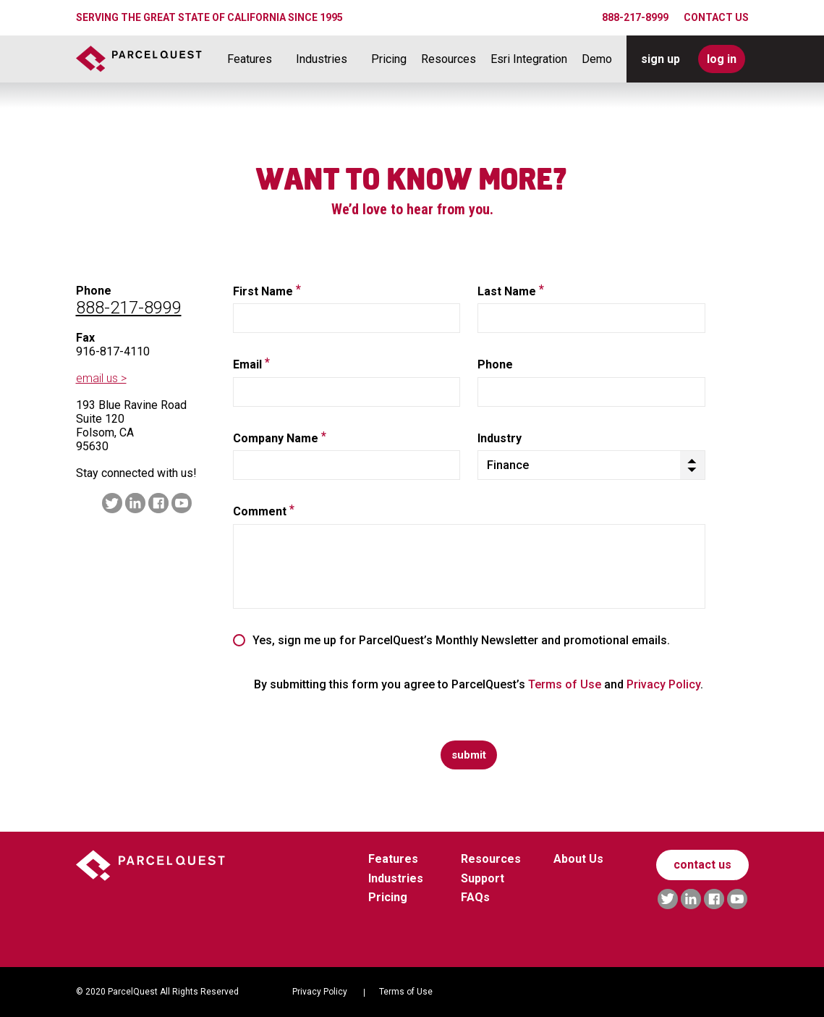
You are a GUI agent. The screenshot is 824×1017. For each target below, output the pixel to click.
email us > (101, 378)
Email (251, 364)
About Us (578, 859)
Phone (495, 364)
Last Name (510, 291)
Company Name (279, 438)
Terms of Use (564, 684)
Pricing (389, 59)
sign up (660, 59)
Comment (263, 511)
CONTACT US (716, 17)
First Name (267, 291)
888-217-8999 (635, 17)
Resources (448, 59)
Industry (499, 438)
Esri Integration (528, 59)
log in (721, 59)
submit (468, 754)
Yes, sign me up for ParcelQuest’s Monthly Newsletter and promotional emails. (461, 640)
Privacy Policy (663, 684)
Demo (597, 59)
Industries (321, 59)
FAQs (475, 897)
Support (482, 878)
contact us (702, 865)
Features (249, 59)
